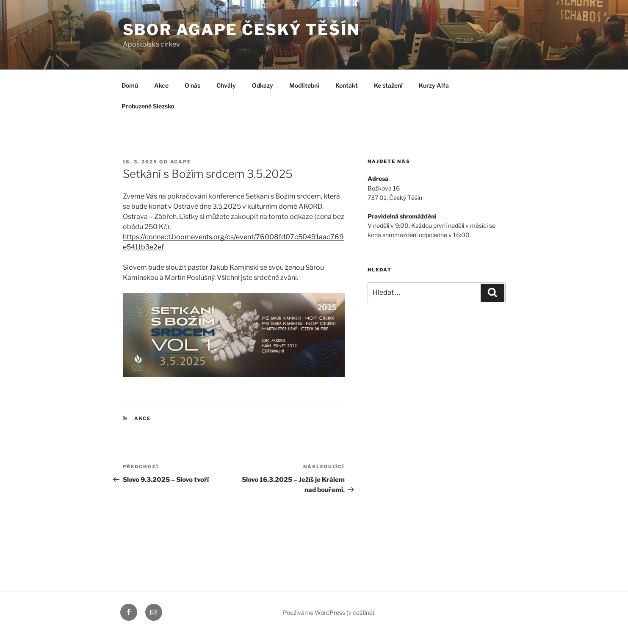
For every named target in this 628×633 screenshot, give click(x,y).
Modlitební (304, 85)
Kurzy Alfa (434, 85)
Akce (161, 85)
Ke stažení (388, 85)
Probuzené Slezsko (148, 106)
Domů (130, 85)
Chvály (226, 85)
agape (180, 162)
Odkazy (262, 85)
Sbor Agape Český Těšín (241, 29)
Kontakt (346, 85)
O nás (192, 85)
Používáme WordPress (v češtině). (329, 612)
